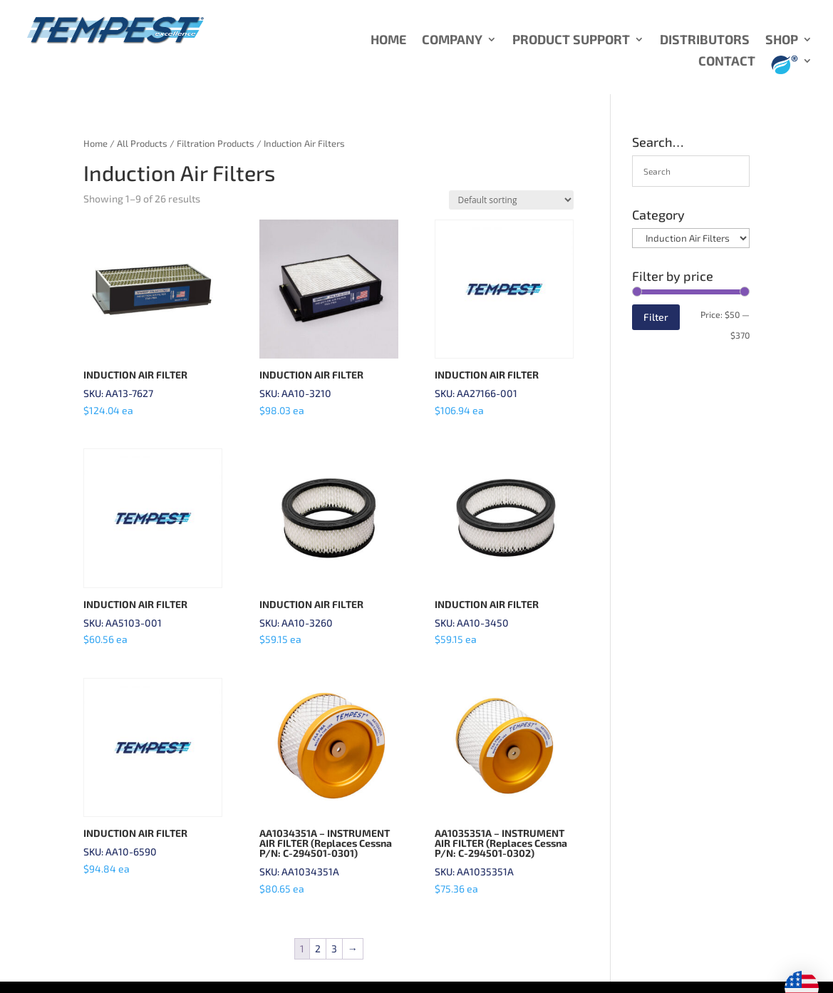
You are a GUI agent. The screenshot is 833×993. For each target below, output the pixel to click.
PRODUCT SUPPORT (571, 40)
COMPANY (452, 40)
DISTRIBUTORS (705, 40)
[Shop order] (511, 200)
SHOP (781, 40)
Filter (655, 317)
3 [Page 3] (334, 948)
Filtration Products (215, 143)
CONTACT (726, 62)
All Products (142, 143)
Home (95, 143)
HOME (388, 40)
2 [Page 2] (318, 948)
